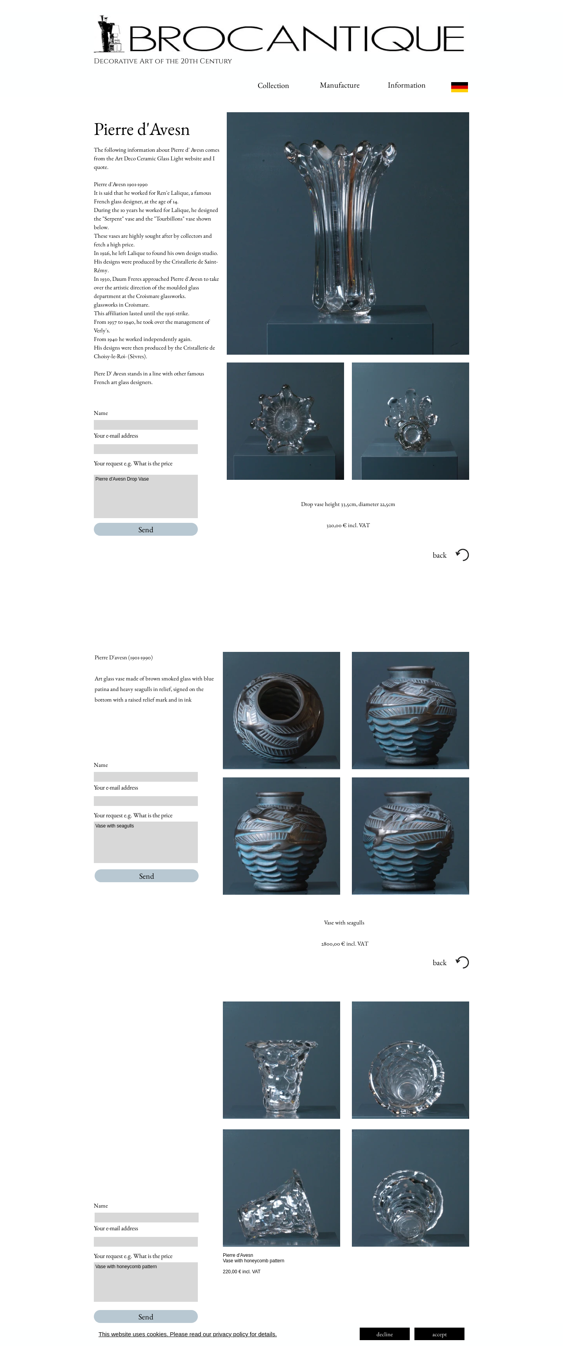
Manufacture (340, 85)
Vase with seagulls (145, 842)
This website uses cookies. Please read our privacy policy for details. (188, 1334)
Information (407, 85)
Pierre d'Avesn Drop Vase (145, 496)
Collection (273, 85)
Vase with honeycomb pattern (145, 1282)
